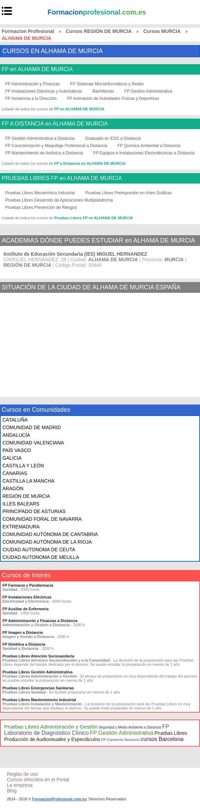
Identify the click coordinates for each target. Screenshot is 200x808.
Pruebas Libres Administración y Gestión (51, 727)
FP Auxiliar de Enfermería (25, 609)
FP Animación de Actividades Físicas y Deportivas (113, 98)
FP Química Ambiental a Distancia (149, 145)
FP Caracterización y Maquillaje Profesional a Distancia (56, 145)
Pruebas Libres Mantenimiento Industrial (39, 700)
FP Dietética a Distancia (23, 644)
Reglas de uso (22, 774)
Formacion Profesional (28, 31)
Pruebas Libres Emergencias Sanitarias (38, 688)
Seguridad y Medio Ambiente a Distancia (130, 727)
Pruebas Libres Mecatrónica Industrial (40, 192)
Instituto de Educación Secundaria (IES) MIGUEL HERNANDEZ (75, 254)
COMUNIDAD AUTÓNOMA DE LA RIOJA (47, 542)
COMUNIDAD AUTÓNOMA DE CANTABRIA (50, 534)
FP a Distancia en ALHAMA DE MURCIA (90, 163)
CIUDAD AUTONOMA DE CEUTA (38, 549)
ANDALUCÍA (16, 435)
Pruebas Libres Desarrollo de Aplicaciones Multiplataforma (59, 200)
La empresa (20, 785)
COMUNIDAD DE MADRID (31, 427)
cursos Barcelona (162, 739)
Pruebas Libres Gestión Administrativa (37, 672)
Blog (12, 790)
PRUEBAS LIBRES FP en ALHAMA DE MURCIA (62, 178)
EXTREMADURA (20, 526)
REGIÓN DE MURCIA (26, 496)
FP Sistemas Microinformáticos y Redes (107, 84)
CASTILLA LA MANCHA (28, 481)
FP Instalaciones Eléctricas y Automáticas (43, 91)
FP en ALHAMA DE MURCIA (37, 69)
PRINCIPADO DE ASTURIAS (34, 511)
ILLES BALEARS (20, 504)
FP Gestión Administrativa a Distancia (40, 138)
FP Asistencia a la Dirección (31, 98)
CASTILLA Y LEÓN (23, 465)
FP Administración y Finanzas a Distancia (40, 621)
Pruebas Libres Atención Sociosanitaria (38, 656)
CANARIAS (14, 473)
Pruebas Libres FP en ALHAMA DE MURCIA (93, 218)
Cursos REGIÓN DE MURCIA (99, 31)
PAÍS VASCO (16, 450)
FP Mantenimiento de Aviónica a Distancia (44, 153)
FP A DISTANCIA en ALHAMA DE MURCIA (55, 124)
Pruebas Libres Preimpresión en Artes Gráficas (128, 192)
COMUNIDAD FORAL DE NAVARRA (42, 519)
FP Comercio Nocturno (120, 740)
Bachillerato (103, 91)
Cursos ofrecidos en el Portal (38, 779)
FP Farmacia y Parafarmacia (27, 585)
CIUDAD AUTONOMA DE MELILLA (40, 557)
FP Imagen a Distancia (22, 632)
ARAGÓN (13, 488)
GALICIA (11, 458)
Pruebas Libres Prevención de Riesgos (41, 207)
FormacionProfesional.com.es (59, 799)
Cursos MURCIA (162, 31)
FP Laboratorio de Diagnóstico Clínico (86, 730)
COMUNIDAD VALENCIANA (33, 442)
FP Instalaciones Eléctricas (27, 597)
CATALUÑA (15, 420)
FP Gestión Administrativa (148, 91)
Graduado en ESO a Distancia (113, 138)
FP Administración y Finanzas (32, 84)
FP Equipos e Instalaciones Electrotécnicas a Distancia (143, 153)
